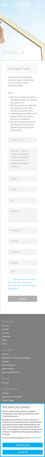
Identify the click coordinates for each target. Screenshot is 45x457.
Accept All (22, 452)
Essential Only (22, 445)
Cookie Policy (36, 438)
